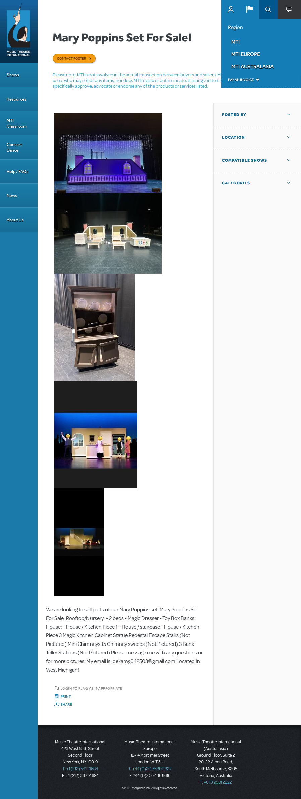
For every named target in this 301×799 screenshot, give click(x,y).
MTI (235, 41)
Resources (16, 99)
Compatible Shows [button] (244, 160)
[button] (249, 9)
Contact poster (71, 58)
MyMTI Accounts (230, 9)
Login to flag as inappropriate (91, 688)
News (12, 195)
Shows (13, 75)
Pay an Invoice (241, 79)
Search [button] (268, 9)
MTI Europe (245, 54)
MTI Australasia (252, 66)
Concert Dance (14, 147)
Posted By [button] (234, 114)
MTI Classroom (17, 123)
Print (66, 696)
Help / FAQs (17, 171)
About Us (15, 220)
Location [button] (233, 137)
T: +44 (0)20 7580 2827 (150, 769)
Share (66, 704)
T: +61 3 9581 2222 (216, 782)
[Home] (19, 31)
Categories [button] (236, 183)
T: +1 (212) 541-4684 (80, 769)
